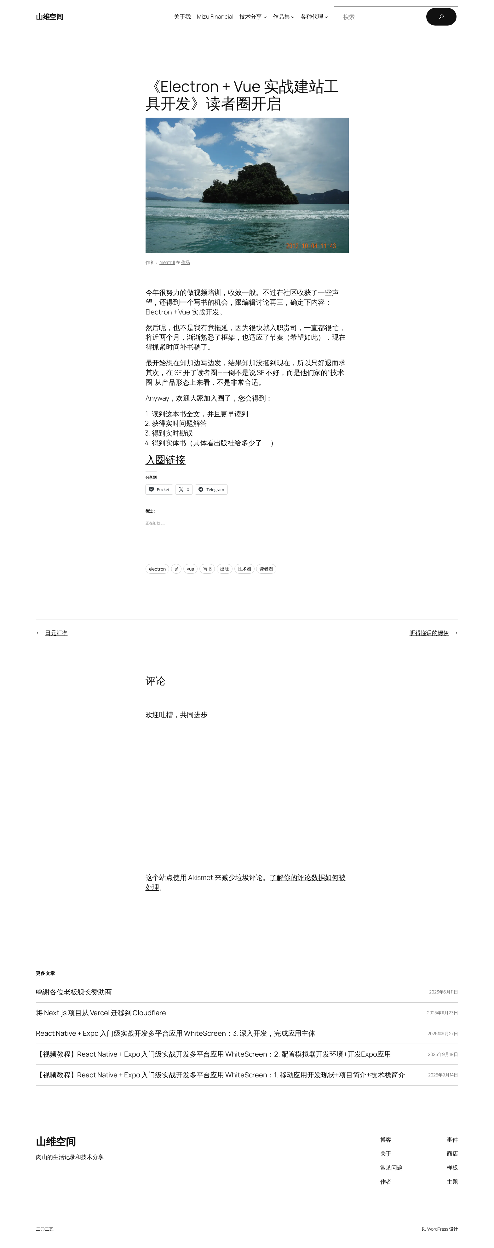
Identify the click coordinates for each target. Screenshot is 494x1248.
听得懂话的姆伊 (429, 632)
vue (190, 569)
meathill (167, 262)
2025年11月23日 (442, 1013)
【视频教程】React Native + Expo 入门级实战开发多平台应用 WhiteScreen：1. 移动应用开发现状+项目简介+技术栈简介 (220, 1075)
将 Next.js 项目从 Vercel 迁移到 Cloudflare (101, 1013)
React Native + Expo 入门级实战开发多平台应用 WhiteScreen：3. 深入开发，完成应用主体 (175, 1033)
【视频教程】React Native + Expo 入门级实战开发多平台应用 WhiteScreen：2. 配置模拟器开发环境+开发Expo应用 (213, 1054)
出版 (224, 569)
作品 (185, 262)
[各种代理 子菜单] (326, 17)
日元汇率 (56, 632)
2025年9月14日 (443, 1075)
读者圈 (266, 569)
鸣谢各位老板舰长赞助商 (74, 992)
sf (176, 569)
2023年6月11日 (443, 992)
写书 (207, 569)
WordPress (437, 1229)
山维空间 (49, 16)
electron (157, 569)
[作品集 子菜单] (293, 17)
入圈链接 (166, 459)
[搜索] (441, 17)
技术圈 (244, 569)
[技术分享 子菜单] (265, 17)
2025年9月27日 (443, 1033)
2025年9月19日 (443, 1054)
